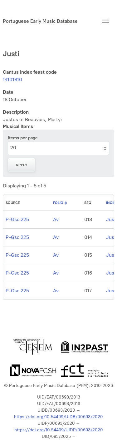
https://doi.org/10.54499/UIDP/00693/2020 (58, 430)
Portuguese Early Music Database (40, 21)
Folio (58, 203)
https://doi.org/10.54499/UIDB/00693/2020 (58, 416)
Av (56, 219)
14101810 (12, 79)
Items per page (23, 138)
